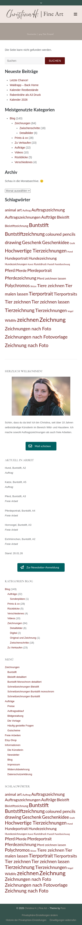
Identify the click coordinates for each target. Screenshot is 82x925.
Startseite (31, 34)
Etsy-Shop (11, 740)
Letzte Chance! (19, 80)
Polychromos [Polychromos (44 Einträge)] (17, 285)
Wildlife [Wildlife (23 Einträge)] (10, 320)
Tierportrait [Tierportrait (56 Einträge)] (41, 293)
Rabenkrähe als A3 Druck (25, 94)
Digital (13, 632)
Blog (12, 118)
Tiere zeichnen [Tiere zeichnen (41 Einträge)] (50, 285)
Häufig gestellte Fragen (20, 725)
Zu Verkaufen (23, 142)
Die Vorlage (13, 720)
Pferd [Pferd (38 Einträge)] (10, 270)
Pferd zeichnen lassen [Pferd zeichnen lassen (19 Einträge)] (51, 278)
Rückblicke (21, 157)
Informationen (12, 745)
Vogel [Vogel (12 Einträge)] (70, 311)
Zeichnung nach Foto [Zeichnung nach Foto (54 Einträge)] (26, 345)
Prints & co (21, 137)
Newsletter (13, 754)
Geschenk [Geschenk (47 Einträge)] (31, 242)
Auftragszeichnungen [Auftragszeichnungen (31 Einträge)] (23, 217)
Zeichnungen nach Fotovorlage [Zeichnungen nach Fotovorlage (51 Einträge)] (36, 336)
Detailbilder (26, 133)
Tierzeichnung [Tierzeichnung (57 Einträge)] (20, 310)
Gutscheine (13, 730)
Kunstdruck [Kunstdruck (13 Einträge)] (40, 264)
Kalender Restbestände (24, 89)
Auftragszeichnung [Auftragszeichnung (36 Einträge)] (48, 209)
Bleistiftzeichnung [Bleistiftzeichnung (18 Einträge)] (16, 226)
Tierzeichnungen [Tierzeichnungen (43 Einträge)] (51, 310)
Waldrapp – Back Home (24, 85)
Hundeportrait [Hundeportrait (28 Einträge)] (16, 258)
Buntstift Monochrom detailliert (24, 681)
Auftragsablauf (15, 711)
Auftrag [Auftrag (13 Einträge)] (26, 210)
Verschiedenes (24, 162)
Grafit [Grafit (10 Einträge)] (72, 243)
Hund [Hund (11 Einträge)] (70, 251)
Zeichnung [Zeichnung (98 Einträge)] (52, 319)
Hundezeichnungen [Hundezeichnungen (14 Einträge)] (16, 264)
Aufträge (20, 147)
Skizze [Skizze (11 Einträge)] (33, 286)
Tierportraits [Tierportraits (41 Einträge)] (65, 293)
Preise (11, 706)
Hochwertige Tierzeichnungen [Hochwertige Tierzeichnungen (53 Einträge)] (36, 250)
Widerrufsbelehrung (18, 769)
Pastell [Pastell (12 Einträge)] (50, 264)
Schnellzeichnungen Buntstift (23, 696)
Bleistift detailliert (16, 676)
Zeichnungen (22, 123)
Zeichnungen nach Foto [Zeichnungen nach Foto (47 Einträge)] (28, 328)
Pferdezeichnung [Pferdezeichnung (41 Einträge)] (20, 277)
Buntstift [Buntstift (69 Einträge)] (39, 225)
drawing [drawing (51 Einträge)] (13, 242)
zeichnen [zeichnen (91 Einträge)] (28, 319)
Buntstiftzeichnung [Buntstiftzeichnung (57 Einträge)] (25, 234)
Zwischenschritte (30, 128)
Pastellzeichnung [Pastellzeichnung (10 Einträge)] (62, 264)
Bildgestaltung (15, 715)
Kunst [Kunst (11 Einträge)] (30, 264)
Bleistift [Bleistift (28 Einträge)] (63, 217)
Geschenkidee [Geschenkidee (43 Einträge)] (55, 242)
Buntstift (12, 672)
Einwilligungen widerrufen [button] (63, 920)
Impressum (13, 764)
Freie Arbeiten (13, 735)
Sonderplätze (17, 598)
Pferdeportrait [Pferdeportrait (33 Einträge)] (39, 270)
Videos (19, 152)
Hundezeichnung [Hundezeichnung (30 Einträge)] (43, 258)
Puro (63, 908)
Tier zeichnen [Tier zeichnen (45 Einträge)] (18, 301)
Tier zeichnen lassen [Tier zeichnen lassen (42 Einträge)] (50, 301)
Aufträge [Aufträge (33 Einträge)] (48, 217)
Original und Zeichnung (23, 637)
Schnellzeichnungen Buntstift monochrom (30, 691)
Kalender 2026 (19, 99)
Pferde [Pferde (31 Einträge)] (21, 270)
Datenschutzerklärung (19, 774)
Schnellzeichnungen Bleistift (23, 686)
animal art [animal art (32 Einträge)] (13, 210)
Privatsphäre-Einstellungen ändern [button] (40, 915)
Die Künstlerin (15, 749)
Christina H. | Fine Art (36, 908)
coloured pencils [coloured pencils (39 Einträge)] (60, 234)
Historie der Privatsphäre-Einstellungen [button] (26, 920)
